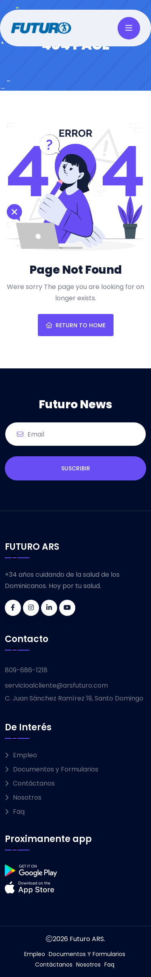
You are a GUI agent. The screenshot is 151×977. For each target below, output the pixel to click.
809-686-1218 (26, 670)
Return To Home (75, 325)
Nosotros (27, 797)
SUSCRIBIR (75, 468)
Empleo (25, 755)
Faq (19, 811)
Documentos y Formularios (55, 769)
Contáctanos (34, 783)
